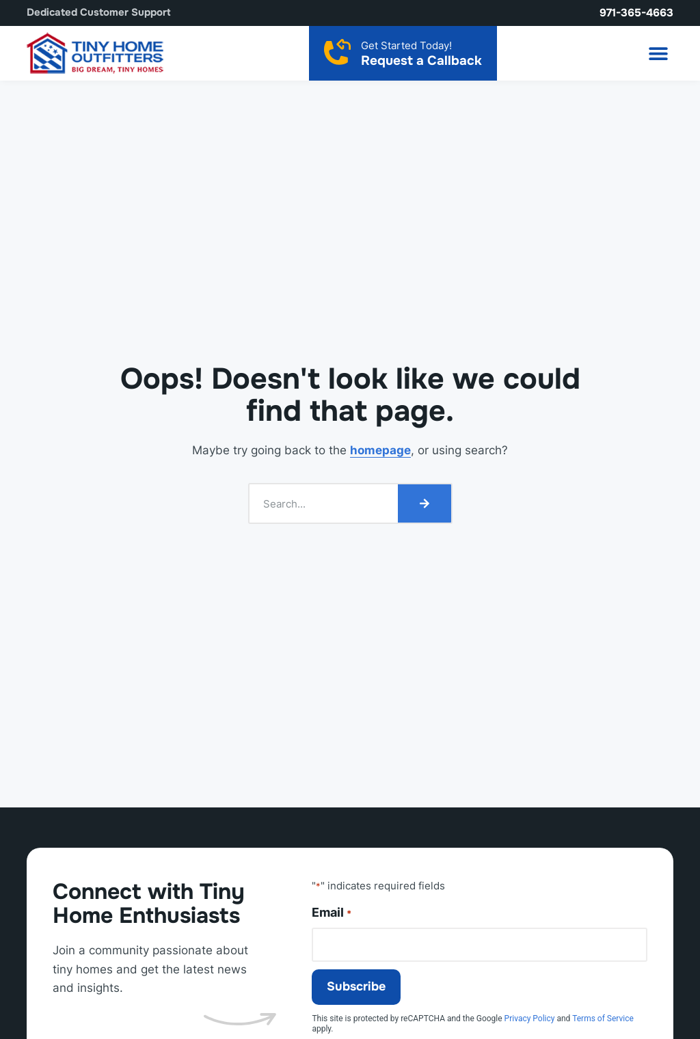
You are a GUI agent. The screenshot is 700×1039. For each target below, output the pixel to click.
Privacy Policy (529, 1018)
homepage (380, 450)
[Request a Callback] (337, 51)
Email (331, 912)
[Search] (424, 503)
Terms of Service (603, 1018)
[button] (658, 53)
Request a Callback (421, 60)
